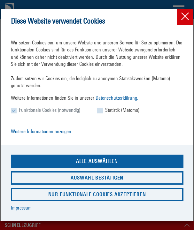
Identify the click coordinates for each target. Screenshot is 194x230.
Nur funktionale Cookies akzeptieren (97, 194)
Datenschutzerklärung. (117, 98)
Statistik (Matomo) (122, 110)
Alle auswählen (97, 161)
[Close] (185, 17)
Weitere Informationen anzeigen (41, 131)
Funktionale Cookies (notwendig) (49, 110)
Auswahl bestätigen (97, 178)
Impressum (21, 208)
